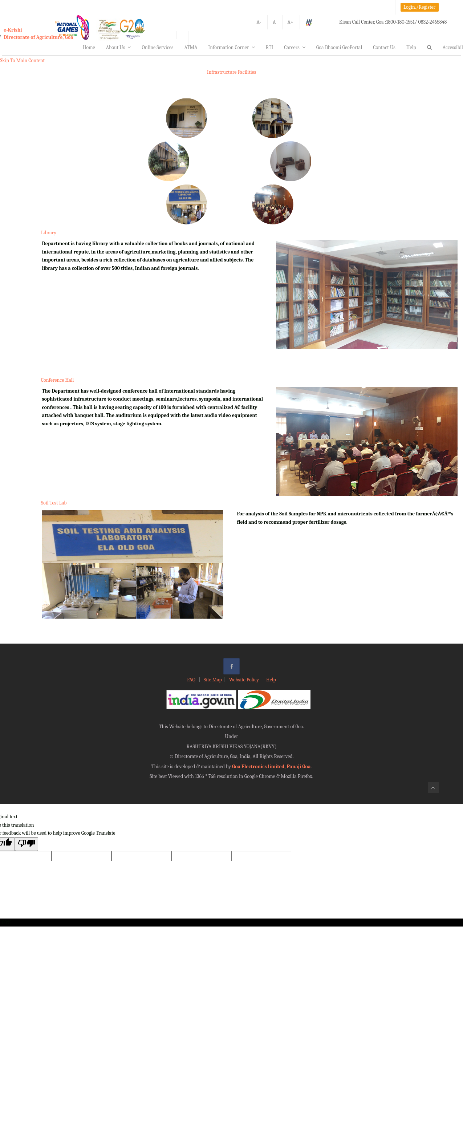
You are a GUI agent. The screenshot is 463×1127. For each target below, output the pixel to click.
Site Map (213, 680)
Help (411, 47)
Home (89, 47)
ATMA (190, 47)
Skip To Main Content (22, 60)
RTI (269, 47)
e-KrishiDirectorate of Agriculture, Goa (38, 33)
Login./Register (419, 7)
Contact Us (384, 47)
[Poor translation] (26, 844)
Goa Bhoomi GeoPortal (339, 47)
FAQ (191, 680)
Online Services (157, 47)
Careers (294, 47)
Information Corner (231, 47)
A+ (290, 22)
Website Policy (244, 680)
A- (258, 22)
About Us (118, 47)
